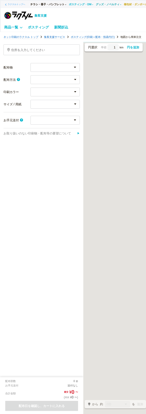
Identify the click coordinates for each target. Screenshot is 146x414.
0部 (117, 404)
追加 (140, 404)
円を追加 (133, 47)
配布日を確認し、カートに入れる (42, 406)
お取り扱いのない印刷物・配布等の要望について (42, 133)
